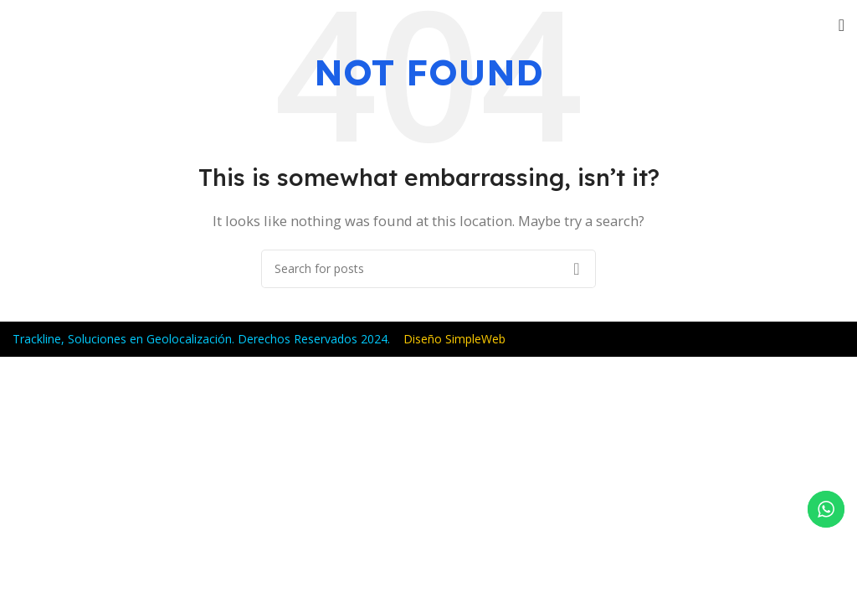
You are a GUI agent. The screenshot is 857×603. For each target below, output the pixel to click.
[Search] (428, 269)
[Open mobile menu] (841, 25)
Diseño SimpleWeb (454, 339)
